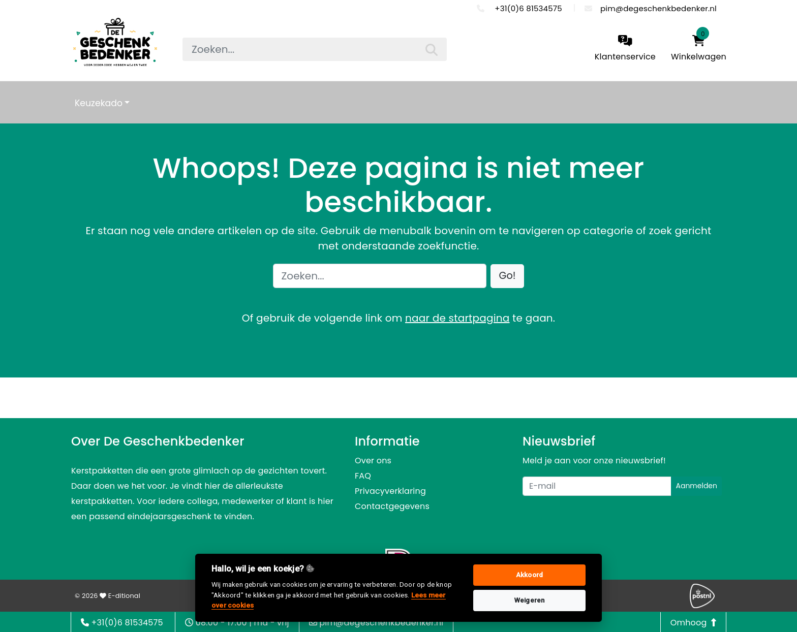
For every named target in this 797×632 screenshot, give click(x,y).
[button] (508, 276)
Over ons (373, 460)
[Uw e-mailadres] (597, 486)
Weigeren (529, 600)
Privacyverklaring (390, 491)
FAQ (363, 476)
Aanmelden (696, 486)
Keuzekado (98, 103)
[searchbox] (314, 49)
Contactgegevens (392, 506)
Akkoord (529, 575)
